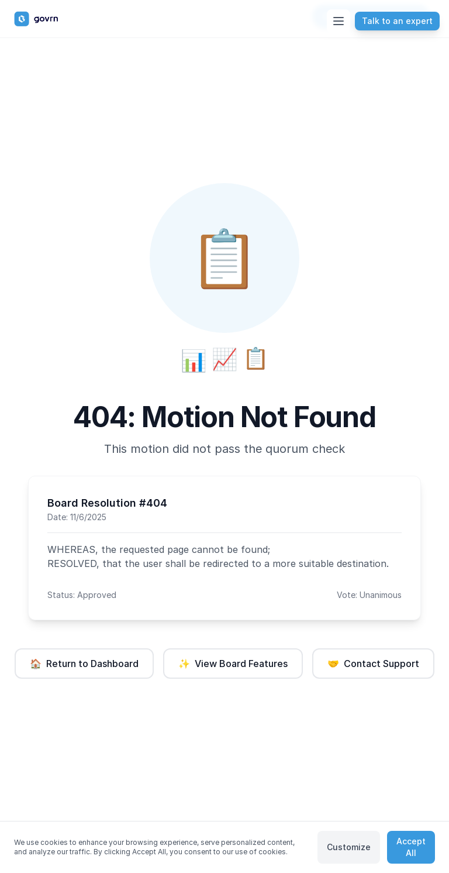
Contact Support (373, 664)
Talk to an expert (397, 21)
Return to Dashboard (84, 664)
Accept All (411, 847)
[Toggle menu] (338, 21)
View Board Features (233, 664)
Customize (349, 847)
